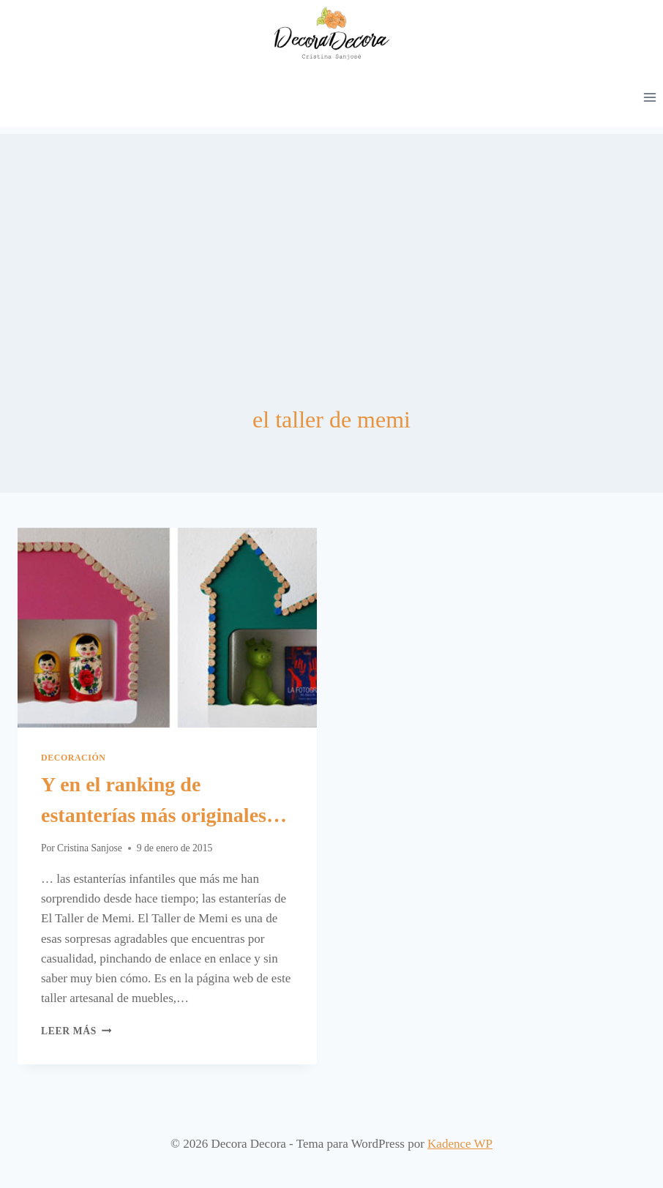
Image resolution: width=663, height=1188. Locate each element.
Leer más (76, 1031)
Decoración (73, 757)
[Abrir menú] (649, 97)
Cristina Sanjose (89, 848)
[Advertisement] (331, 236)
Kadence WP (459, 1144)
